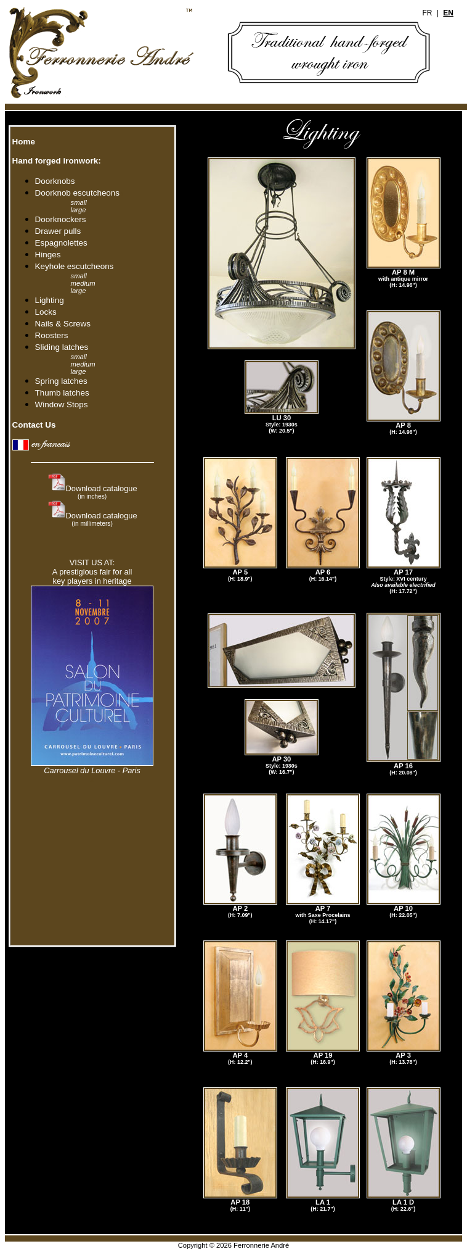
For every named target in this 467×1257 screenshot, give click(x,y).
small (79, 202)
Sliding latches (62, 347)
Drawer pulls (58, 231)
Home (22, 141)
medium (83, 283)
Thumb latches (62, 392)
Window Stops (61, 404)
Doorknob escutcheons (79, 192)
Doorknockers (60, 219)
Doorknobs (55, 181)
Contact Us (33, 424)
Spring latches (61, 381)
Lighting (49, 300)
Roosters (51, 335)
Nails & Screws (63, 323)
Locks (46, 312)
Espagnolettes (61, 242)
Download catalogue (101, 492)
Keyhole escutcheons (74, 266)
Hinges (48, 254)
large (78, 210)
